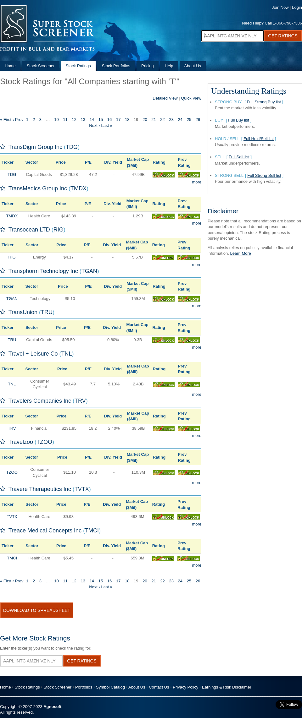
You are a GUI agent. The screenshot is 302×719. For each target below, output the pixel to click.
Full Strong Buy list (264, 102)
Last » (106, 125)
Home (10, 65)
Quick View (191, 98)
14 (92, 119)
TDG (72, 147)
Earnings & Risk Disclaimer (226, 687)
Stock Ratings (78, 65)
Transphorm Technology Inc (43, 271)
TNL (66, 354)
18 (127, 119)
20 (145, 119)
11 (65, 119)
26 (198, 119)
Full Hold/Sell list (258, 138)
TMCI (92, 530)
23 (171, 119)
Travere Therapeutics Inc (39, 489)
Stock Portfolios (116, 65)
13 (83, 119)
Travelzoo (20, 442)
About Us (192, 65)
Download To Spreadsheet (36, 610)
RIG (58, 229)
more (196, 182)
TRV (80, 401)
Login (297, 7)
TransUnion (22, 312)
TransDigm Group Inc (35, 147)
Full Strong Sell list (264, 175)
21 (153, 119)
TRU (47, 312)
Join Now (280, 7)
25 (189, 119)
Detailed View (165, 98)
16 (109, 119)
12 (74, 119)
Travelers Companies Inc (39, 401)
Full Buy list (238, 120)
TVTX (82, 489)
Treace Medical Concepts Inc (44, 530)
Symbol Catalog (110, 687)
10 (56, 119)
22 (162, 119)
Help (169, 65)
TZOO (44, 442)
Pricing (147, 65)
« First (5, 119)
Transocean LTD (29, 229)
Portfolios (83, 687)
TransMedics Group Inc (37, 188)
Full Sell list (239, 157)
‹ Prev (18, 119)
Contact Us (159, 687)
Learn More (240, 253)
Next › (94, 125)
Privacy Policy (185, 687)
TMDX (78, 188)
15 (100, 119)
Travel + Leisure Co (33, 354)
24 (180, 119)
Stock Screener (41, 65)
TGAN (89, 271)
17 (118, 119)
